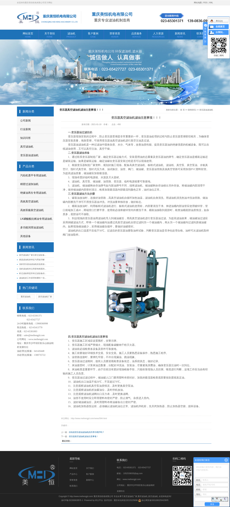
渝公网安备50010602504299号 (153, 500)
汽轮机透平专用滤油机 (33, 175)
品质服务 (136, 35)
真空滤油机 (26, 146)
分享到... (220, 32)
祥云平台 (99, 500)
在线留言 (220, 26)
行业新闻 (25, 129)
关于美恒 (49, 35)
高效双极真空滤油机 (32, 210)
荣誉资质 (115, 35)
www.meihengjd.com (38, 339)
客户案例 (93, 35)
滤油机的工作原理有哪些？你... (32, 278)
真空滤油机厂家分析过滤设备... (32, 255)
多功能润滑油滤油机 (32, 227)
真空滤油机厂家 (45, 296)
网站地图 (198, 2)
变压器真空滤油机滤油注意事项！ (83, 436)
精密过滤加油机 (29, 184)
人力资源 (158, 35)
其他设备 (25, 236)
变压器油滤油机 (29, 155)
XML (211, 2)
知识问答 (25, 138)
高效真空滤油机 (29, 201)
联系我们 (202, 35)
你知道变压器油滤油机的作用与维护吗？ (88, 432)
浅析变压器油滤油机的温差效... (32, 264)
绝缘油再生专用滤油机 (33, 192)
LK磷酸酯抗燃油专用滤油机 (36, 218)
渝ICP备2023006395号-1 (72, 500)
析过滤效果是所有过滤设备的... (32, 273)
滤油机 (71, 35)
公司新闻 (25, 120)
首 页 (182, 110)
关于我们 (90, 468)
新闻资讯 (180, 35)
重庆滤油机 (26, 296)
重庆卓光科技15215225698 (126, 500)
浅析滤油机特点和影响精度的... (32, 269)
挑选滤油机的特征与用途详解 (32, 259)
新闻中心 (90, 480)
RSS (205, 2)
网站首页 (28, 35)
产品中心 (73, 474)
